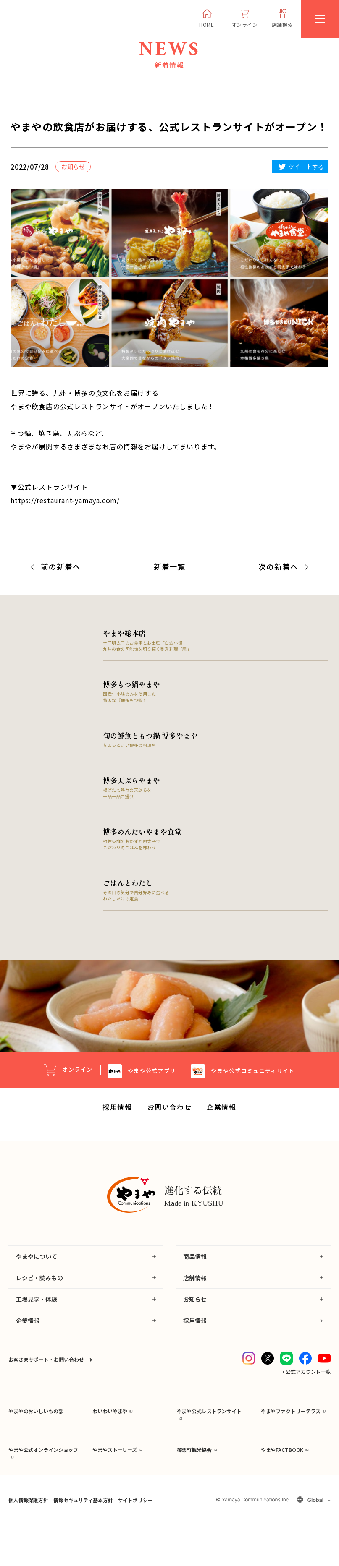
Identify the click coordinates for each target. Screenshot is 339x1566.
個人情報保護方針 (28, 1542)
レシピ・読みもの (39, 1289)
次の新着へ (278, 566)
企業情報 (221, 1118)
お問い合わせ (169, 1118)
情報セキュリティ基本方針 (83, 1542)
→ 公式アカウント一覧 (305, 1382)
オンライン (244, 24)
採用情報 (117, 1118)
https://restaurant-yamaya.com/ (65, 500)
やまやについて (36, 1267)
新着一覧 (170, 566)
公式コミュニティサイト (252, 1082)
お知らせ (195, 1310)
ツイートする (306, 166)
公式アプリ (152, 1082)
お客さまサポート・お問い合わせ (46, 1370)
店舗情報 (195, 1289)
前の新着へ (61, 566)
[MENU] (320, 19)
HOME (206, 24)
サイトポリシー (135, 1542)
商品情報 (195, 1267)
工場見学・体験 (36, 1310)
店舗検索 (282, 24)
